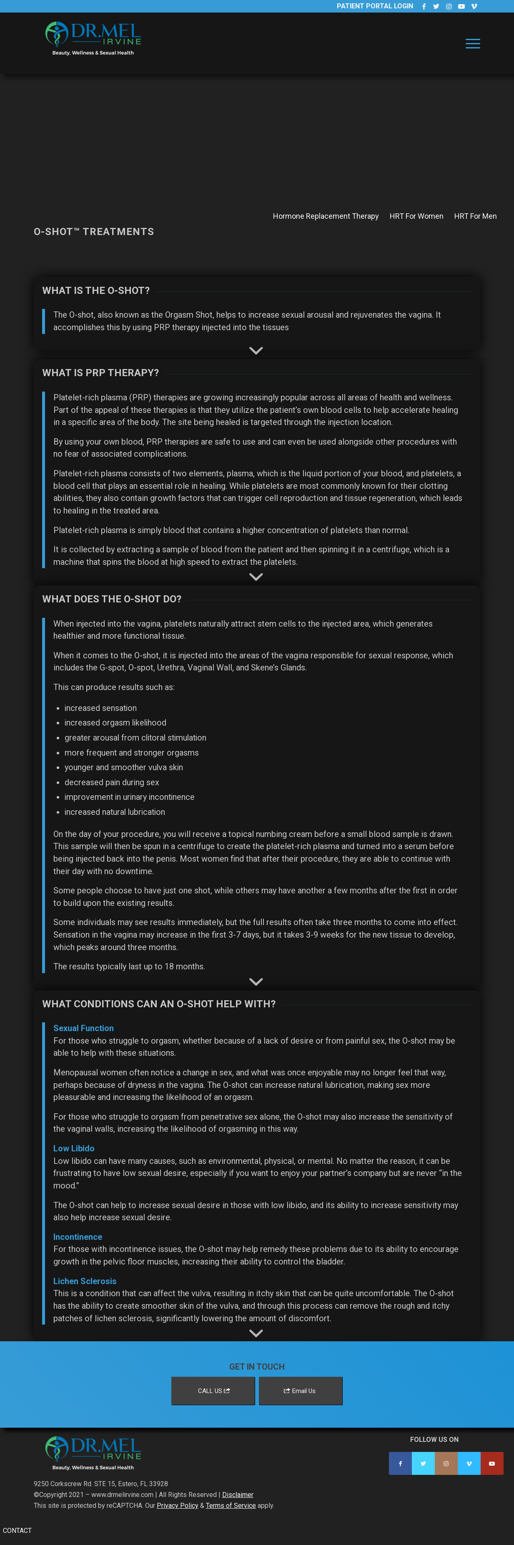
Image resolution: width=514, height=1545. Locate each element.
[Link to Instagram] (449, 6)
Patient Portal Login (375, 6)
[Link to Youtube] (461, 6)
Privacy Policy (177, 1506)
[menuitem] (470, 43)
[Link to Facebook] (424, 6)
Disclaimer (237, 1495)
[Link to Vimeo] (474, 6)
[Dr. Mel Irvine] (96, 51)
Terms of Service (231, 1506)
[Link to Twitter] (436, 6)
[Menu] (470, 43)
